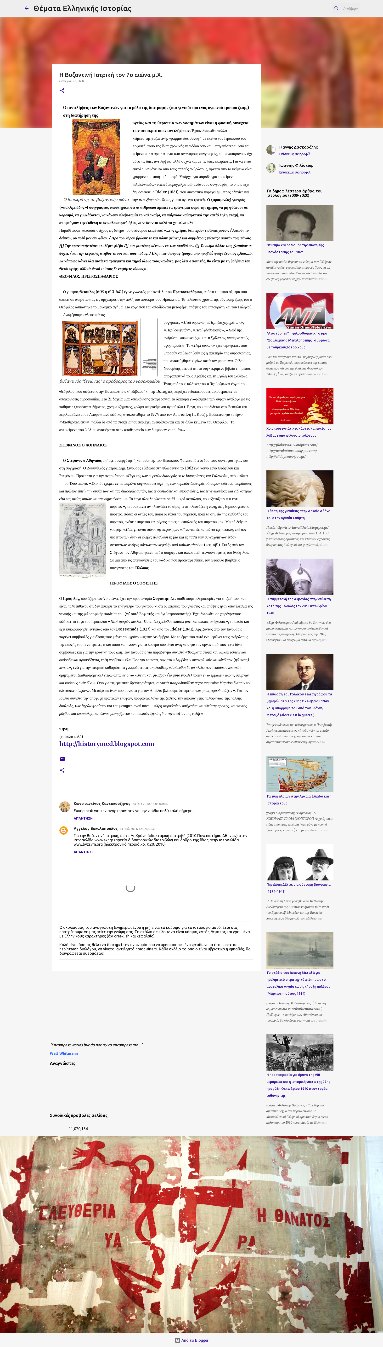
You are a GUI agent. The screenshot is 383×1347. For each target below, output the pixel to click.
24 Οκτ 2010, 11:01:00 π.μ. (150, 803)
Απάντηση (83, 818)
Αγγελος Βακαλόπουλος (96, 828)
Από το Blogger (191, 1340)
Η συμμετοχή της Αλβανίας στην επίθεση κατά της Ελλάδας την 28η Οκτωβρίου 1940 (298, 606)
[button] (62, 91)
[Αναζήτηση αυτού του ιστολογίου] (334, 8)
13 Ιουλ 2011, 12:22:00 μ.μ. (137, 828)
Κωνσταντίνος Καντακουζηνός (102, 803)
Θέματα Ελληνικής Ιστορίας (82, 8)
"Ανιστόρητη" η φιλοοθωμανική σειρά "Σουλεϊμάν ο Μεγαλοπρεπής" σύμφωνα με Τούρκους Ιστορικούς (298, 340)
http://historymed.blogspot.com (106, 744)
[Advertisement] (166, 1008)
